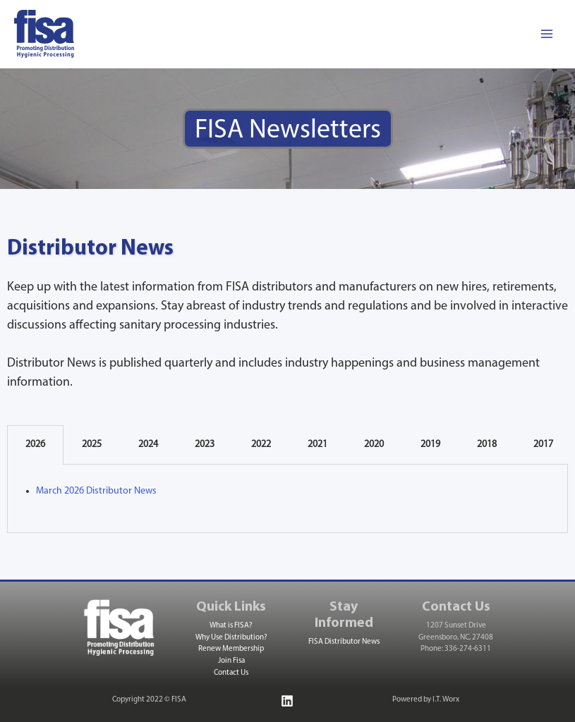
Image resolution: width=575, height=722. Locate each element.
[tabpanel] (287, 499)
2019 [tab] (430, 444)
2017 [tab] (543, 444)
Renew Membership (231, 649)
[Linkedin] (287, 701)
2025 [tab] (92, 444)
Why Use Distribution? (231, 638)
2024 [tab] (148, 444)
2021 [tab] (317, 444)
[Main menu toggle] (546, 34)
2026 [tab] (35, 444)
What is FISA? (231, 626)
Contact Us (231, 673)
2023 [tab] (204, 444)
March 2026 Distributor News (96, 491)
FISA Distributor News (344, 642)
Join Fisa (231, 661)
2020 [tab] (374, 444)
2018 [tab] (487, 444)
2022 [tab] (261, 444)
